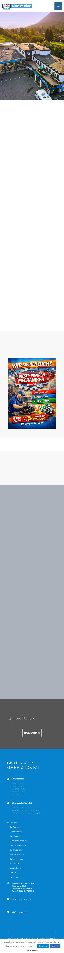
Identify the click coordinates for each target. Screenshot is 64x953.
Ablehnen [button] (55, 946)
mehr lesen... (32, 950)
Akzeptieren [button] (42, 946)
